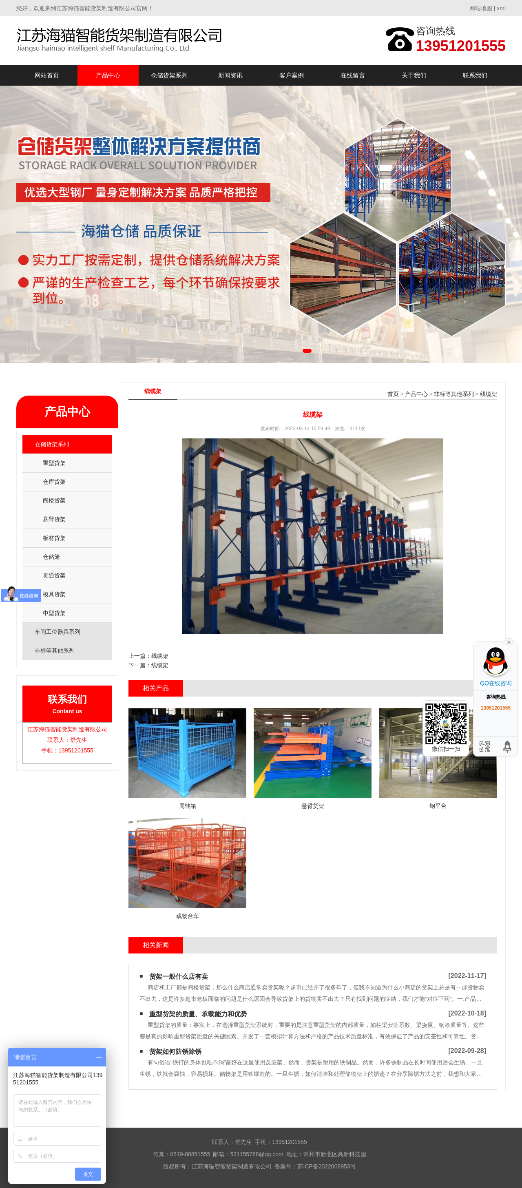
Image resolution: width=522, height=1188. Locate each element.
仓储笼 (51, 556)
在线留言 (353, 75)
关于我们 (414, 75)
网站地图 (480, 8)
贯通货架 (54, 575)
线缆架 (488, 394)
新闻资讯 (230, 75)
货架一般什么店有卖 (178, 976)
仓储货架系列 (169, 75)
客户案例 (291, 75)
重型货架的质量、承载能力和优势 (198, 1014)
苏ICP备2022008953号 (326, 1166)
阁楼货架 (54, 500)
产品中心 (108, 75)
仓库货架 (54, 481)
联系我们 (475, 75)
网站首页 (47, 75)
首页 (393, 394)
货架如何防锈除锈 (175, 1051)
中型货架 (54, 613)
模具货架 (54, 594)
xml (501, 8)
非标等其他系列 (454, 394)
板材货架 (54, 538)
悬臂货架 (54, 519)
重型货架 (54, 463)
